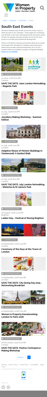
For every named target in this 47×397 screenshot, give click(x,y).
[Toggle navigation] (6, 15)
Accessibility (34, 365)
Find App (23, 376)
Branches (13, 20)
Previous (20, 357)
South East (22, 20)
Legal (42, 365)
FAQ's (3, 367)
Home (5, 20)
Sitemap (4, 365)
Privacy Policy (13, 365)
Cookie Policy (23, 365)
